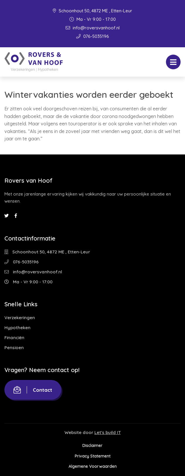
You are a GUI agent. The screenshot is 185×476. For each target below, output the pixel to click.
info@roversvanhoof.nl (93, 28)
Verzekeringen (19, 317)
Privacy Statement (93, 456)
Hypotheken (17, 327)
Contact (32, 389)
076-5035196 (92, 36)
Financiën (14, 337)
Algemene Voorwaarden (93, 466)
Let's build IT (107, 432)
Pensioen (14, 347)
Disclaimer (92, 445)
